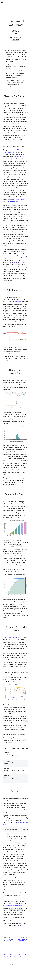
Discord (12, 957)
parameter (17, 302)
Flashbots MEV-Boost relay (14, 906)
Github (10, 954)
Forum (4, 954)
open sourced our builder (17, 262)
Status (25, 954)
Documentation (17, 954)
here (20, 925)
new (7, 302)
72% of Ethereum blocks (16, 637)
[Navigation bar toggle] (2, 2)
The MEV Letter (21, 957)
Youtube (6, 957)
